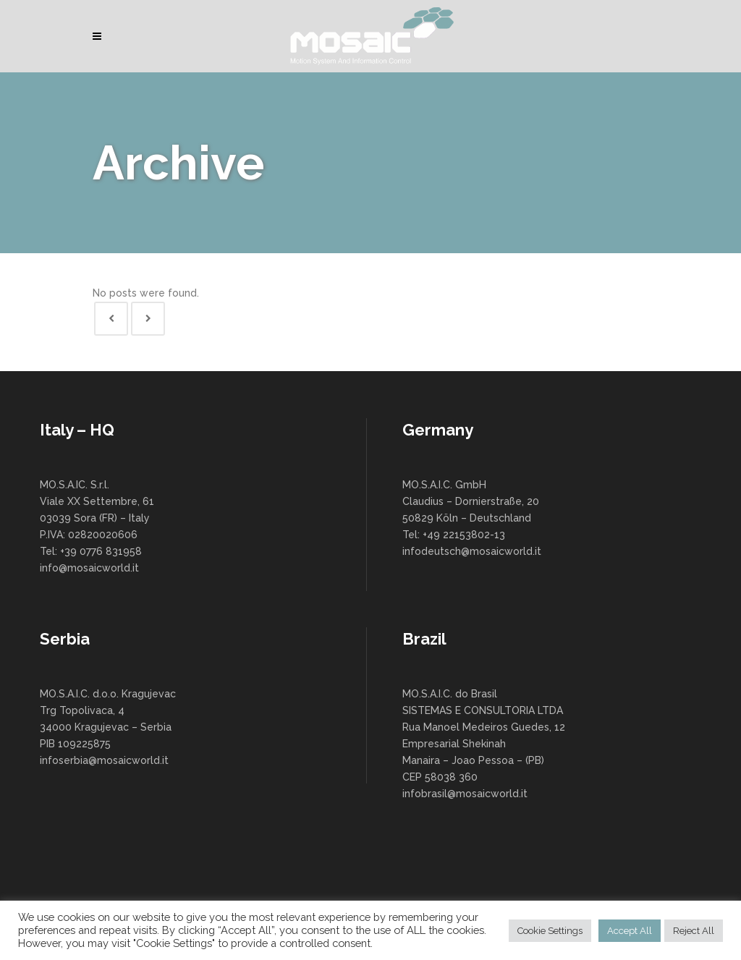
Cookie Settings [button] (550, 930)
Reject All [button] (693, 930)
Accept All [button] (629, 930)
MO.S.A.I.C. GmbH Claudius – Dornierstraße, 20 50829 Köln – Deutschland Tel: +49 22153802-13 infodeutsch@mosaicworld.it (471, 518)
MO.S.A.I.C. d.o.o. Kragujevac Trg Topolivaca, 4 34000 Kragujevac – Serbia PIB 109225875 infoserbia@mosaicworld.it (108, 727)
